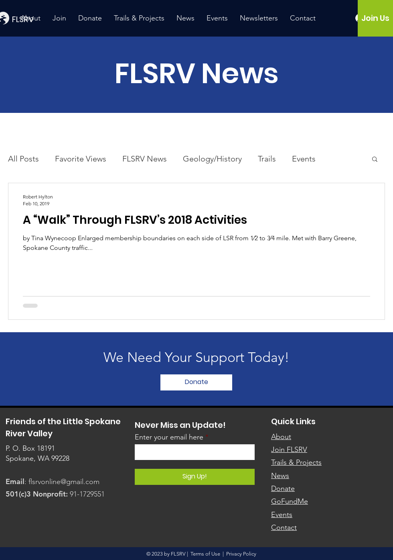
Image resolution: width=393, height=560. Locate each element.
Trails (267, 159)
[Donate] (196, 382)
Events (304, 159)
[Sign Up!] (195, 477)
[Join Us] (375, 18)
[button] (375, 159)
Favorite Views (80, 159)
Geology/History (212, 159)
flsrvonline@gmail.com (63, 481)
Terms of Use (205, 554)
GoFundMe (289, 501)
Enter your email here (169, 437)
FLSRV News (144, 159)
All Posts (23, 159)
